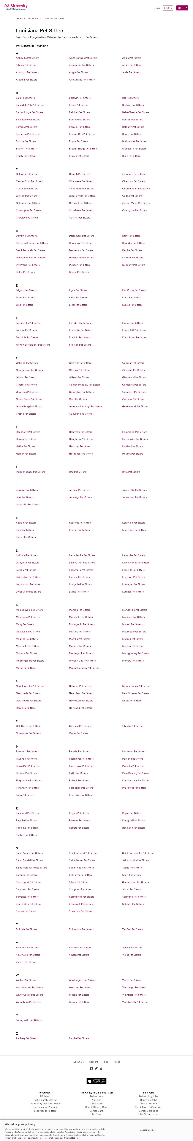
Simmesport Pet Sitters (135, 882)
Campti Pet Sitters (79, 173)
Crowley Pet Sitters (27, 217)
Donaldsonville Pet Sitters (31, 257)
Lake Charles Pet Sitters (135, 562)
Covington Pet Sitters (134, 210)
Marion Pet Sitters (132, 624)
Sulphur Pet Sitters (133, 903)
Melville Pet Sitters (79, 638)
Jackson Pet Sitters (27, 489)
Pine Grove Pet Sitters (81, 765)
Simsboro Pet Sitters (28, 889)
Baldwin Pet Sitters (80, 97)
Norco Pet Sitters (26, 707)
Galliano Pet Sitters (27, 362)
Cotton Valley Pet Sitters (136, 203)
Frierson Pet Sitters (80, 344)
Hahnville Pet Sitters (80, 431)
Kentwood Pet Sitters (134, 529)
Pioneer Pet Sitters (26, 773)
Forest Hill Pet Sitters (134, 330)
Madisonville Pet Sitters (29, 609)
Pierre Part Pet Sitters (28, 765)
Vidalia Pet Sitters (132, 947)
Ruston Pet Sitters (26, 834)
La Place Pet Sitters (27, 555)
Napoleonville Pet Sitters (30, 686)
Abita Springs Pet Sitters (83, 57)
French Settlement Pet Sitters (33, 344)
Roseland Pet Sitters (133, 827)
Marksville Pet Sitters (28, 631)
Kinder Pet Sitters (26, 537)
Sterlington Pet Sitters (28, 903)
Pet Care (96, 1114)
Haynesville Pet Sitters (135, 439)
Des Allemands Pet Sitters (31, 250)
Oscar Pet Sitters (78, 733)
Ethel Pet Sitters (78, 304)
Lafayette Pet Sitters (27, 562)
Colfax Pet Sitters (132, 195)
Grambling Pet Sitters (81, 391)
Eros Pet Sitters (24, 304)
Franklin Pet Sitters (80, 337)
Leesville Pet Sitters (133, 569)
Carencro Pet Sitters (134, 173)
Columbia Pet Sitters (28, 203)
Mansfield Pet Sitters (81, 617)
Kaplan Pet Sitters (26, 522)
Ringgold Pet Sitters (133, 820)
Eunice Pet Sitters (132, 304)
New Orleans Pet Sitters (135, 693)
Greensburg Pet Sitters (29, 406)
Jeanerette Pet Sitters (134, 489)
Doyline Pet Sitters (132, 257)
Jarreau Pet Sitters (79, 489)
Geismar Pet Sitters (133, 362)
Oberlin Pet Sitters (132, 725)
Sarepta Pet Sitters (26, 874)
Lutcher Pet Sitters (133, 591)
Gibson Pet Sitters (26, 377)
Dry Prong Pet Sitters (28, 264)
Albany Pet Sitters (26, 65)
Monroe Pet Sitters (26, 653)
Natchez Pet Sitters (80, 686)
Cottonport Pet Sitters (28, 210)
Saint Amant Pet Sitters (29, 853)
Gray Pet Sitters (78, 399)
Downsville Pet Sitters (81, 257)
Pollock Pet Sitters (79, 780)
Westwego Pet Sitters (134, 987)
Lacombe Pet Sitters (134, 555)
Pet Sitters (33, 18)
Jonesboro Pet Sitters (134, 497)
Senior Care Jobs (148, 1110)
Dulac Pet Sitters (25, 272)
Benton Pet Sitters (132, 119)
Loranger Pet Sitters (133, 584)
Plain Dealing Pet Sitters (136, 773)
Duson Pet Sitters (79, 272)
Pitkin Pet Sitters (78, 773)
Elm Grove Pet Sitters (134, 290)
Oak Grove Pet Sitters (28, 725)
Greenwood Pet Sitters (135, 406)
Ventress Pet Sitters (80, 947)
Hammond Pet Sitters (134, 431)
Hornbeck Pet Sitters (81, 453)
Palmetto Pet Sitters (27, 751)
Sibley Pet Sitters (78, 882)
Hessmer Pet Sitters (80, 446)
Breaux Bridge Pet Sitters (83, 148)
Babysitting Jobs (148, 1096)
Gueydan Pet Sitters (80, 413)
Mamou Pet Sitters (79, 609)
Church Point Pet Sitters (136, 188)
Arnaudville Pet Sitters (82, 79)
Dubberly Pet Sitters (133, 264)
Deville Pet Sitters (132, 250)
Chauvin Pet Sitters (27, 188)
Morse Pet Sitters (26, 667)
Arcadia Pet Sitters (26, 79)
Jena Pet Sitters (25, 497)
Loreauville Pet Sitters (28, 591)
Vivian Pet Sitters (25, 961)
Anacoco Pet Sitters (27, 72)
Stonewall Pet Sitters (81, 903)
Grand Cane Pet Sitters (29, 399)
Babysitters (96, 1096)
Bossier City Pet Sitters (82, 134)
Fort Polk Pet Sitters (27, 337)
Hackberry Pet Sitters (28, 431)
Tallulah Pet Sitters (26, 929)
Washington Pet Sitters (82, 980)
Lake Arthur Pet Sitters (82, 562)
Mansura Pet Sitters (133, 617)
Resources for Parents (44, 1107)
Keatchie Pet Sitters (80, 522)
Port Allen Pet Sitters (28, 787)
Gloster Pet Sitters (26, 384)
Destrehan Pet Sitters (81, 250)
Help (157, 7)
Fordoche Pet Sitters (81, 330)
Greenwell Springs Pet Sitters (86, 406)
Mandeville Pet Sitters (134, 609)
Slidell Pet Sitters (132, 889)
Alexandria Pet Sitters (81, 65)
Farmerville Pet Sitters (28, 322)
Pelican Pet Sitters (132, 758)
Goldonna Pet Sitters (134, 384)
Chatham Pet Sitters (134, 181)
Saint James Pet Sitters (82, 860)
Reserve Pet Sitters (80, 820)
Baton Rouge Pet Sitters (29, 112)
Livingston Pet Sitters (28, 577)
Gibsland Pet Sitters (133, 370)
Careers (93, 1061)
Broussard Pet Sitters (134, 148)
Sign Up (182, 8)
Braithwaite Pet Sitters (135, 141)
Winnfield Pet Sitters (134, 994)
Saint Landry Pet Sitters (135, 860)
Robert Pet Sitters (79, 827)
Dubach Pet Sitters (79, 264)
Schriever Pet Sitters (80, 874)
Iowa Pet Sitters (131, 471)
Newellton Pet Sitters (81, 700)
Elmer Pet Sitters (25, 297)
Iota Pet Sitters (77, 471)
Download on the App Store (96, 1081)
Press (117, 1061)
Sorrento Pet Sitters (27, 896)
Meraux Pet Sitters (132, 638)
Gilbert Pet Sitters (79, 377)
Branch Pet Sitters (26, 148)
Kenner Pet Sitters (79, 529)
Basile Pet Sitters (78, 104)
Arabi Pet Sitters (131, 72)
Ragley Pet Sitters (79, 813)
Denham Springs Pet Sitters (32, 242)
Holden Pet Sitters (132, 446)
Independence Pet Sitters (30, 471)
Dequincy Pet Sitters (80, 242)
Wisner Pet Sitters (79, 1001)
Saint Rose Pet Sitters (81, 867)
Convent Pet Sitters (80, 203)
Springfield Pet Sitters (81, 896)
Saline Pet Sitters (132, 867)
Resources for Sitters (44, 1110)
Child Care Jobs (148, 1103)
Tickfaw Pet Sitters (133, 929)
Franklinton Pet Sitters (135, 337)
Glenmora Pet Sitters (134, 377)
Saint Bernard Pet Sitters (83, 853)
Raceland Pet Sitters (27, 813)
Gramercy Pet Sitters (134, 391)
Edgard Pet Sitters (26, 290)
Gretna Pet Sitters (26, 413)
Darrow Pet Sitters (26, 235)
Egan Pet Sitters (78, 290)
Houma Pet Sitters (132, 453)
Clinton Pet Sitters (26, 195)
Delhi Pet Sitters (131, 235)
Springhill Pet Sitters (134, 896)
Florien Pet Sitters (132, 322)
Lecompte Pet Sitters (81, 569)
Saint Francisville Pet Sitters (138, 853)
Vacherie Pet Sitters (27, 947)
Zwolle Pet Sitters (79, 1038)
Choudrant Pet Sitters (81, 188)
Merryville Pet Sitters (28, 646)
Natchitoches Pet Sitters (136, 686)
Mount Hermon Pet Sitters (84, 667)
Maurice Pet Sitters (27, 638)
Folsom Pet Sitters (26, 330)
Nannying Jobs (148, 1099)
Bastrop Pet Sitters (133, 104)
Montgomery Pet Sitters (136, 653)
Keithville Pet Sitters (133, 522)
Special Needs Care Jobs (148, 1107)
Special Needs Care (96, 1107)
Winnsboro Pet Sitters (28, 1001)
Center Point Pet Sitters (29, 181)
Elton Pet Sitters (78, 297)
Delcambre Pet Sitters (81, 235)
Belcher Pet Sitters (79, 112)
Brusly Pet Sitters (25, 155)
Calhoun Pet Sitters (27, 173)
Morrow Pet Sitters (133, 660)
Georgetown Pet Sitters (29, 370)
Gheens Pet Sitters (79, 370)
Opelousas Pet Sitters (28, 733)
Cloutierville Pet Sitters (82, 195)
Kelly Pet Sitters (25, 529)
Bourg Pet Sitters (132, 134)
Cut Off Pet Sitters (79, 217)
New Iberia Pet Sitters (28, 693)
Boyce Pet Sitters (79, 141)
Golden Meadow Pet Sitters (84, 384)
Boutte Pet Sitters (26, 141)
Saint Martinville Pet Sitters (31, 867)
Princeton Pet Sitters (81, 794)
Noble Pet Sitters (132, 700)
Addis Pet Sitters (131, 57)
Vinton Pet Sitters (79, 954)
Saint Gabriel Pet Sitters (29, 860)
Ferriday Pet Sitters (80, 322)
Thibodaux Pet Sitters (81, 929)
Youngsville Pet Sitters (29, 1020)
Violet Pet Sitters (131, 954)
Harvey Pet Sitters (26, 439)
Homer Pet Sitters (26, 453)
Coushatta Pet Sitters (81, 210)
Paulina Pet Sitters (26, 758)
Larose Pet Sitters (26, 569)
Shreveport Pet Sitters (28, 882)
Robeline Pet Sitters (27, 827)
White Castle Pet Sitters (29, 994)
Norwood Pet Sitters (80, 707)
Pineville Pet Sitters (133, 765)
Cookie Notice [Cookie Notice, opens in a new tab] (71, 1138)
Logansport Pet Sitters (29, 584)
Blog (106, 1061)
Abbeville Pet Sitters (27, 57)
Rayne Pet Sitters (132, 813)
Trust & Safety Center (44, 1099)
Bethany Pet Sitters (133, 126)
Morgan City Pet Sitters (82, 660)
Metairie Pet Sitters (80, 646)
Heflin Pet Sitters (25, 446)
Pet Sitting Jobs (148, 1114)
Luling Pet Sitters (79, 591)
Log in (168, 8)
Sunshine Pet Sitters (80, 911)
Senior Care (96, 1110)
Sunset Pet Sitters (26, 911)
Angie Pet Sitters (78, 72)
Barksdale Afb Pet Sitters (30, 104)
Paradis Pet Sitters (79, 751)
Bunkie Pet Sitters (79, 155)
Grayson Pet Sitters (133, 399)
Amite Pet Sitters (132, 65)
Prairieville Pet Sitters (134, 787)
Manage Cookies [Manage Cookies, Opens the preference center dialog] (148, 1130)
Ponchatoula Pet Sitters (135, 780)
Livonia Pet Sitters (79, 577)
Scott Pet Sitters (131, 874)
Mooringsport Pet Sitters (30, 660)
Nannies (96, 1099)
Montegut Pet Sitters (81, 653)
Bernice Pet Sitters (26, 126)
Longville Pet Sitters (80, 584)
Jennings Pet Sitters (80, 497)
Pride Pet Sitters (25, 794)
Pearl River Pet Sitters (81, 758)
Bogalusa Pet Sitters (27, 134)
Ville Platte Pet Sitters (28, 954)
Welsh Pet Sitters (132, 980)
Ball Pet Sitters (130, 97)
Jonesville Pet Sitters (28, 504)
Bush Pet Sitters (131, 155)
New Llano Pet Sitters (81, 693)
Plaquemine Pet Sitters (29, 780)
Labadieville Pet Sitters (82, 555)
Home (20, 18)
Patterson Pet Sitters (134, 751)
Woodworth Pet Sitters (135, 1001)
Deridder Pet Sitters (133, 242)
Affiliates (44, 1096)
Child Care (96, 1103)
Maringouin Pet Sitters (82, 624)
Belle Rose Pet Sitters (28, 119)
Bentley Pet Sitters (79, 119)
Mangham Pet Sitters (28, 617)
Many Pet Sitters (25, 624)
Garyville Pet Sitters (80, 362)
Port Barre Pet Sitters (81, 787)
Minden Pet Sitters (132, 646)
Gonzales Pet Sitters (27, 391)
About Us (78, 1061)
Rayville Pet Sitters (26, 820)
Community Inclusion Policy (44, 1103)
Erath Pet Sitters (131, 297)
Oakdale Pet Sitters (80, 725)
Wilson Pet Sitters (79, 994)
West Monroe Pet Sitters (30, 987)
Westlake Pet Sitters (80, 987)
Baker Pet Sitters (25, 97)
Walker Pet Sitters (26, 980)
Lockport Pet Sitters (133, 577)
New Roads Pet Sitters (28, 700)
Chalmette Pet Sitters (81, 181)
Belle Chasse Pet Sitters (135, 112)
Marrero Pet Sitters (80, 631)
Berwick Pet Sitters (79, 126)
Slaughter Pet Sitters (81, 889)
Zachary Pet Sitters (27, 1038)
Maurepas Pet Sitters (134, 631)
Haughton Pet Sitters (81, 439)
